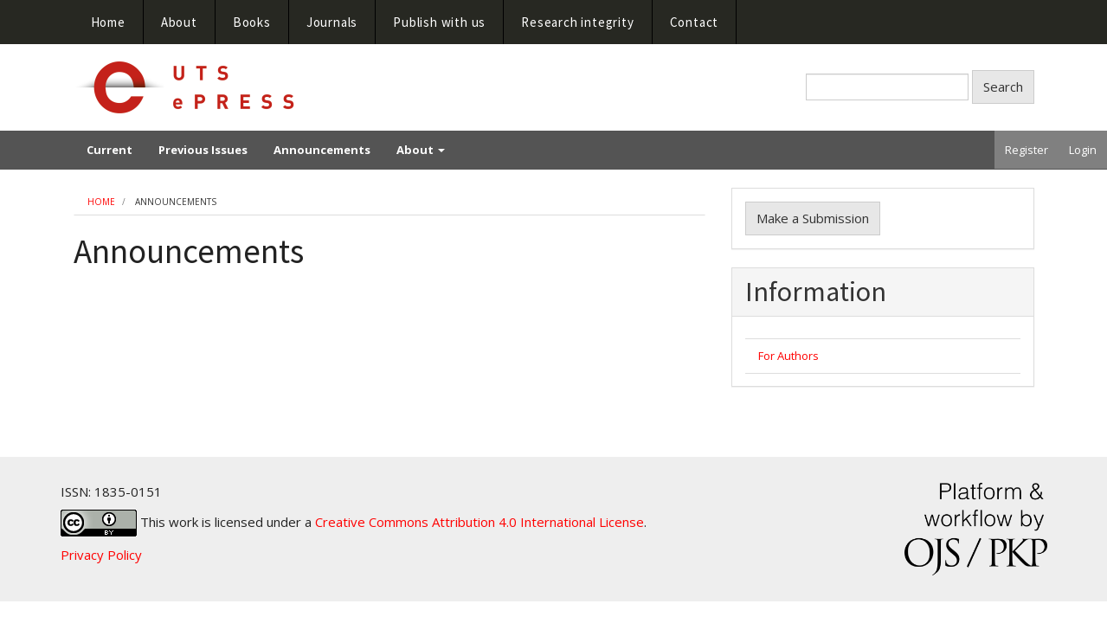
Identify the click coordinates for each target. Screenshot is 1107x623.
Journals (331, 22)
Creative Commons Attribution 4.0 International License (479, 521)
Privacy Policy (101, 554)
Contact (694, 22)
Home (108, 22)
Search (1003, 86)
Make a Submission (812, 218)
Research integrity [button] (577, 22)
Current (109, 149)
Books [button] (252, 22)
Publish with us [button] (439, 22)
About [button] (179, 22)
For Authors (788, 355)
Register (1026, 149)
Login (1083, 149)
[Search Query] (887, 87)
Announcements (322, 149)
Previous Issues (203, 149)
